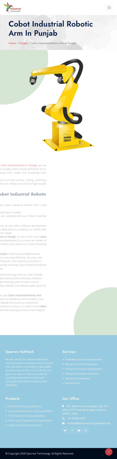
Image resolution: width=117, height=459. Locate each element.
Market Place (72, 383)
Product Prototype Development (83, 369)
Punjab (23, 43)
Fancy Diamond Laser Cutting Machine (30, 411)
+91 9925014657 (74, 418)
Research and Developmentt (81, 364)
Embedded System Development (83, 359)
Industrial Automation (77, 378)
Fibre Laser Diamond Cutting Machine (30, 420)
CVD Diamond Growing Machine (26, 415)
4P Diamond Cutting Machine (25, 406)
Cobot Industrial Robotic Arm (25, 425)
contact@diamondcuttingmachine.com (86, 423)
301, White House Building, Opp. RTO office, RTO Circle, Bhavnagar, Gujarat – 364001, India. (85, 410)
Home (12, 43)
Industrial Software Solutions (81, 373)
